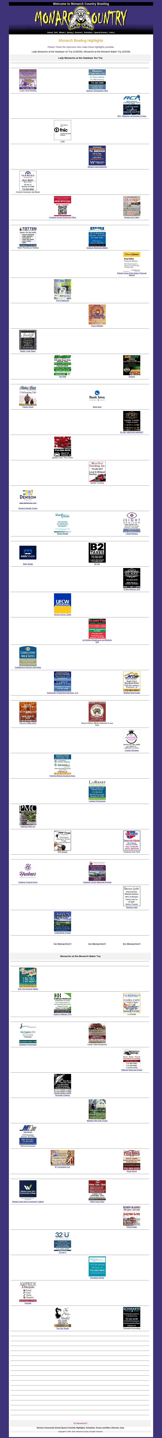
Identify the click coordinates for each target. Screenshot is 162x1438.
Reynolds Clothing (62, 1095)
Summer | (79, 32)
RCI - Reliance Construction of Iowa (131, 116)
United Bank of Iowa (62, 933)
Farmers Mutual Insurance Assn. (62, 776)
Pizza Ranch (132, 1171)
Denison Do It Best (131, 217)
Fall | (56, 32)
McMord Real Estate (132, 693)
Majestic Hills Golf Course (97, 1121)
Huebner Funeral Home (28, 882)
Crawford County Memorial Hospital (97, 882)
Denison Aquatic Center (27, 508)
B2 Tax (97, 564)
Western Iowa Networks (97, 167)
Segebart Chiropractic (28, 1045)
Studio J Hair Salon (28, 351)
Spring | (70, 32)
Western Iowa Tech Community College (28, 1202)
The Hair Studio (62, 1328)
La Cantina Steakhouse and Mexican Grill (97, 641)
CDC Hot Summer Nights (28, 989)
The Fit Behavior (62, 301)
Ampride (28, 1303)
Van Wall (62, 377)
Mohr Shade (28, 564)
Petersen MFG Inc (28, 827)
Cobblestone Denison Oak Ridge (28, 667)
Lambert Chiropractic (97, 801)
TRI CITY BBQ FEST (27, 723)
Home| (50, 32)
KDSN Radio (132, 1227)
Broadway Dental (97, 1278)
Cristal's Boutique (132, 750)
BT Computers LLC (62, 1167)
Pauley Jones (27, 407)
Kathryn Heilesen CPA (62, 1014)
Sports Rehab (62, 534)
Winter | (62, 32)
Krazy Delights (97, 326)
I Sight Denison (132, 534)
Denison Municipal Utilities (97, 248)
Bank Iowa (97, 407)
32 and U (62, 1252)
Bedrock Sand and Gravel (132, 1070)
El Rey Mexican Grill (132, 589)
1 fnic (62, 141)
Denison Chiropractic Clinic (97, 91)
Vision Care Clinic (97, 1202)
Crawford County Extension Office (62, 217)
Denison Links (131, 907)
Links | (112, 32)
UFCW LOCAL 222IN (62, 615)
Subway (132, 377)
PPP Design (62, 852)
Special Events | (101, 32)
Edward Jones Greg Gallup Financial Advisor (131, 274)
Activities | (88, 32)
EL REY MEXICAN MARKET (131, 432)
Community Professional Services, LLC (62, 693)
